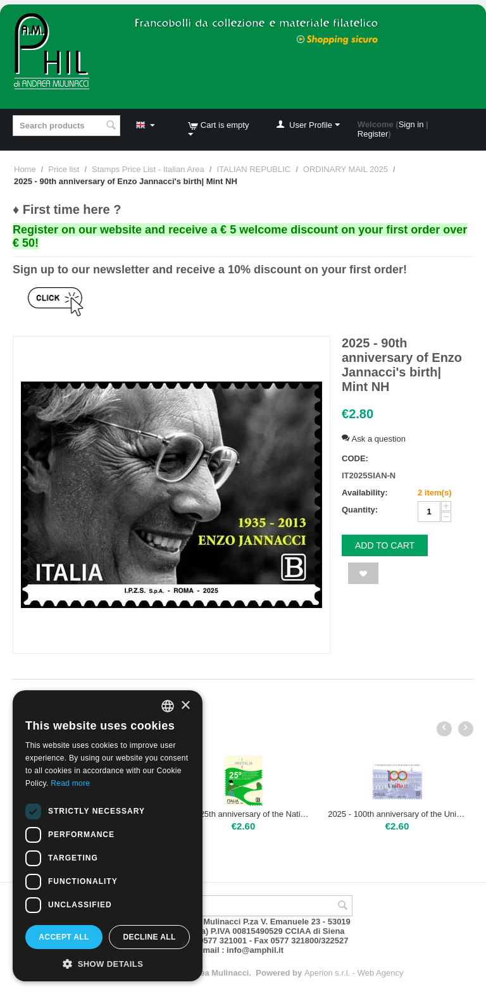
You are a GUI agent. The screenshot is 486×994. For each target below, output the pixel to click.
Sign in (411, 124)
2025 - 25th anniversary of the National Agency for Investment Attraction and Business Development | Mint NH (243, 814)
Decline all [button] (149, 937)
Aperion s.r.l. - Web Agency (354, 973)
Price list (63, 169)
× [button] (185, 706)
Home (25, 169)
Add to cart (384, 545)
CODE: (355, 458)
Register (373, 134)
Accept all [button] (64, 937)
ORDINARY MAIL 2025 (345, 169)
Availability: (364, 492)
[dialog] (107, 835)
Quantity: (360, 509)
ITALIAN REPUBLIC (253, 169)
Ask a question (374, 439)
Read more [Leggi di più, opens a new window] (70, 783)
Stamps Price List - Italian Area (148, 169)
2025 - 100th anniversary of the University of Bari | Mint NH (397, 814)
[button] (107, 963)
